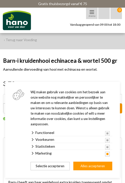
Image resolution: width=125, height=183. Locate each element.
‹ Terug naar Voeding (20, 40)
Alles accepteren (92, 166)
